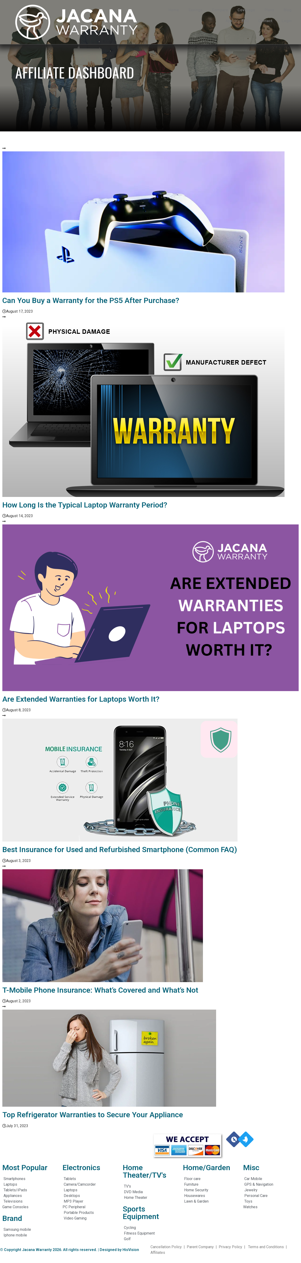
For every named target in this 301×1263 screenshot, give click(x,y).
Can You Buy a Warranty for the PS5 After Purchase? (90, 300)
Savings (195, 10)
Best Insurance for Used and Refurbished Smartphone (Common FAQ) (119, 849)
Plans (269, 10)
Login (287, 21)
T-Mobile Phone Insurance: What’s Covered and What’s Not (100, 990)
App (229, 21)
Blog (288, 10)
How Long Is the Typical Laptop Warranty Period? (84, 504)
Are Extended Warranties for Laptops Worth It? (81, 699)
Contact (265, 21)
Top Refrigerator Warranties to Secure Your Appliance (92, 1114)
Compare (220, 10)
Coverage (246, 10)
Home (173, 10)
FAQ (245, 21)
